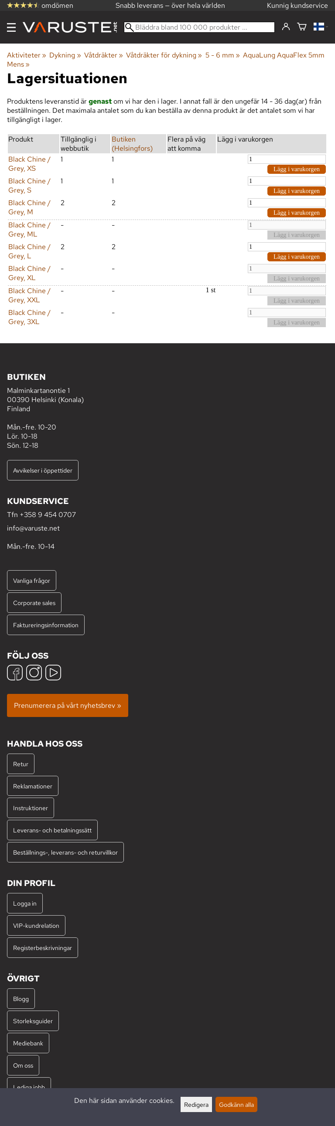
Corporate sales (34, 603)
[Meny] (11, 27)
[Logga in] (286, 27)
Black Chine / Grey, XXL (29, 295)
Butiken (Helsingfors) (132, 144)
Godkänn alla (236, 1104)
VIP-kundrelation (36, 925)
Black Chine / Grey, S (29, 185)
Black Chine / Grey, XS (29, 164)
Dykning (65, 55)
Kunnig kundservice (297, 5)
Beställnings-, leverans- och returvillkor (65, 852)
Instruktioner (30, 808)
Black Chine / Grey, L (29, 251)
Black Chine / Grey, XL (29, 273)
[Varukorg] (302, 27)
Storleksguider (33, 1021)
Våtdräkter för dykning (164, 55)
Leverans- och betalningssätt (52, 830)
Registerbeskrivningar (42, 947)
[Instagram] (34, 674)
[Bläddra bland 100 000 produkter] (199, 27)
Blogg (21, 998)
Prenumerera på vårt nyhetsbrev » (67, 705)
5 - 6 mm (222, 55)
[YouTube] (53, 674)
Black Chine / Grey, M (29, 207)
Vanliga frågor (31, 580)
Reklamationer (32, 786)
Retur (20, 764)
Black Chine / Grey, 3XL (29, 317)
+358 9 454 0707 (48, 514)
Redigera (196, 1104)
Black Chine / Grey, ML (29, 229)
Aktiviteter (26, 55)
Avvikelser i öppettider (42, 470)
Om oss (23, 1065)
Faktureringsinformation (46, 625)
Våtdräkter (103, 55)
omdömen (40, 5)
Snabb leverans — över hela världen (170, 5)
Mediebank (28, 1043)
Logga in (25, 903)
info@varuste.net (33, 528)
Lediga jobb (29, 1087)
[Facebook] (15, 674)
